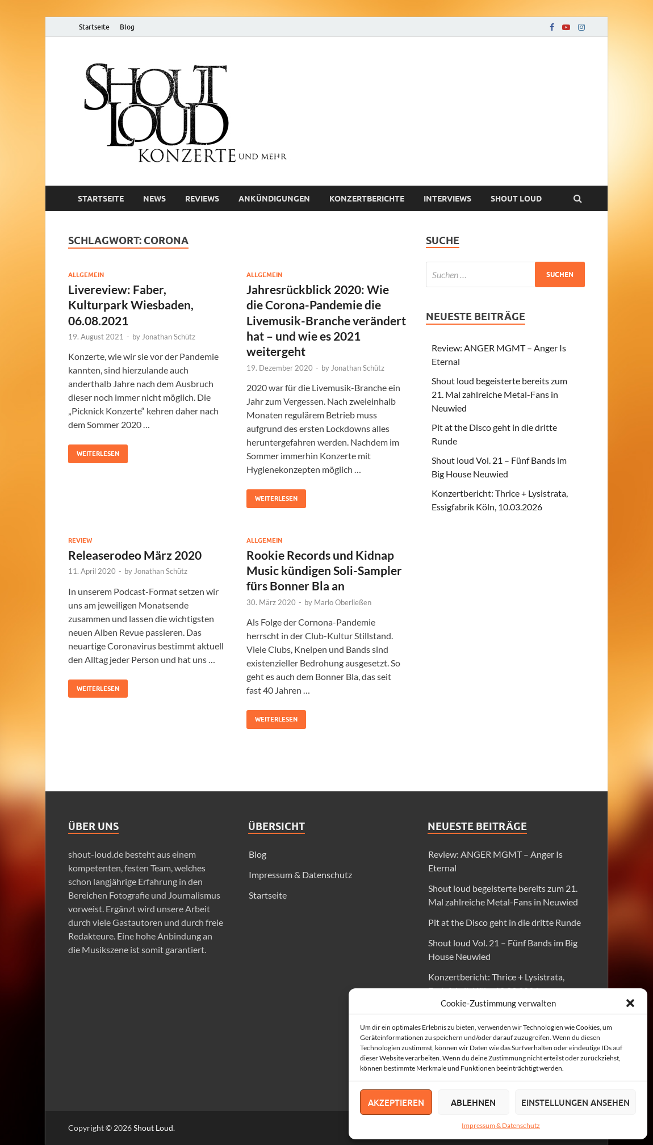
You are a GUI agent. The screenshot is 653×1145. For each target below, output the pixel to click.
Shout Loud (153, 1128)
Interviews (447, 198)
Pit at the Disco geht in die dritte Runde (504, 922)
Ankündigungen (274, 198)
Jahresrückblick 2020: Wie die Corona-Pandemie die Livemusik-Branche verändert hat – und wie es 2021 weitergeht (326, 320)
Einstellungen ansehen (575, 1102)
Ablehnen (473, 1102)
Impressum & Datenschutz (501, 1125)
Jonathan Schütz (168, 336)
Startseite (94, 27)
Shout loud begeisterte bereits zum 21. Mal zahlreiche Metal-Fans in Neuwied (499, 394)
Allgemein (86, 275)
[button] (630, 1003)
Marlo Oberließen (342, 602)
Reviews (202, 198)
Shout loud (516, 198)
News (154, 198)
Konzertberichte (366, 198)
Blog (127, 27)
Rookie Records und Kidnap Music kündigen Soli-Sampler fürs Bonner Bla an (324, 570)
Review (80, 540)
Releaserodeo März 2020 (135, 555)
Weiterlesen (93, 451)
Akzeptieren (396, 1102)
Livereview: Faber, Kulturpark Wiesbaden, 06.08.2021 (131, 305)
